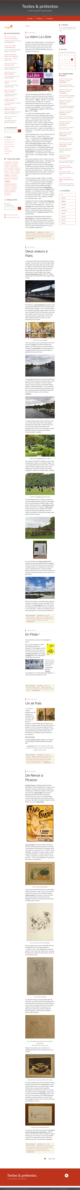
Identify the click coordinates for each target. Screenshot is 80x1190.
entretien (45, 235)
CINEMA (6, 149)
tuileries (31, 618)
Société (42, 233)
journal (33, 235)
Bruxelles (28, 233)
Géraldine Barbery (47, 187)
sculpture (45, 620)
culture (7, 181)
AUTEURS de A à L (9, 139)
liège (50, 687)
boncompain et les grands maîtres (39, 758)
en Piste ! (38, 648)
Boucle (6, 83)
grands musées (30, 161)
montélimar (29, 759)
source (46, 340)
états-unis (14, 178)
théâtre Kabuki (40, 801)
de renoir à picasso (39, 756)
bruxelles (13, 188)
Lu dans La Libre (38, 37)
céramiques (43, 759)
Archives (39, 18)
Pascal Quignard (29, 218)
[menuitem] (29, 18)
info (37, 310)
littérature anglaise (10, 191)
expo (41, 235)
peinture (17, 169)
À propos (49, 18)
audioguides (37, 237)
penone (47, 618)
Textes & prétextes (40, 6)
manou (61, 144)
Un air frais (33, 703)
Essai (11, 172)
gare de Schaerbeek (39, 304)
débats (27, 237)
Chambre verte (9, 65)
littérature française (10, 184)
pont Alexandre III (38, 605)
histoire (7, 178)
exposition (14, 166)
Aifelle (61, 134)
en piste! (46, 687)
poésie (16, 162)
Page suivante (51, 1158)
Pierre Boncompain (30, 737)
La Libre (37, 105)
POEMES (6, 153)
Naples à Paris (48, 507)
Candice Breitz (34, 109)
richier (34, 620)
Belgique (47, 232)
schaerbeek (8, 162)
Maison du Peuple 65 (11, 56)
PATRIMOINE (8, 151)
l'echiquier (39, 620)
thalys (50, 616)
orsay (27, 618)
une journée (45, 616)
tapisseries (48, 759)
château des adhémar (34, 761)
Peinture (37, 687)
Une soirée (8, 118)
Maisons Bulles (9, 74)
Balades (47, 615)
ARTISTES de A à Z (9, 144)
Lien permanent (30, 232)
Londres (36, 110)
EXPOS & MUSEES (9, 146)
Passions (38, 233)
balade (38, 618)
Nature (63, 214)
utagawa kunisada (36, 762)
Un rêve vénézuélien (11, 38)
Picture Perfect (9, 100)
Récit (6, 172)
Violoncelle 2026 (9, 47)
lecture (49, 237)
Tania (60, 81)
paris (40, 616)
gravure (51, 689)
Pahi (60, 157)
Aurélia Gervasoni (36, 143)
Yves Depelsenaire (49, 201)
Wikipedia (28, 394)
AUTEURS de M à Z (9, 142)
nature (17, 172)
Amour (7, 188)
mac (27, 761)
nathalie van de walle (34, 689)
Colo (60, 123)
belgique (7, 175)
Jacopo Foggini (36, 348)
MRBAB (48, 189)
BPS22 (37, 99)
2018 (33, 759)
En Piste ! (32, 634)
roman (7, 166)
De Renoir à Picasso (36, 739)
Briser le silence (9, 92)
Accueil (29, 18)
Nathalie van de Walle (32, 653)
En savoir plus (64, 1188)
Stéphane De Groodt (48, 138)
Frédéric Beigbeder (30, 151)
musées (31, 237)
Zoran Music (42, 1091)
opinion (50, 235)
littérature (43, 237)
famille (11, 169)
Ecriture (14, 175)
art (6, 169)
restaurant (33, 344)
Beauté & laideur (9, 109)
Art (44, 232)
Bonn (26, 110)
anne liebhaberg (44, 689)
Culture (34, 233)
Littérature (64, 210)
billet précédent (38, 792)
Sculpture (7, 194)
